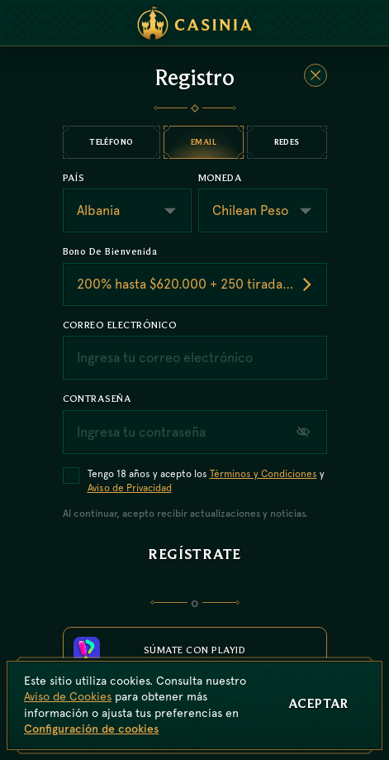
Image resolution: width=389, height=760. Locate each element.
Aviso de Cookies (67, 696)
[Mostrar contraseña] (304, 431)
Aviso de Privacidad (130, 488)
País (74, 178)
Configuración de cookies (91, 728)
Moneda (220, 178)
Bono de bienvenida (110, 251)
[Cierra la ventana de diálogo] (315, 75)
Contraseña (97, 398)
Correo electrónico (120, 325)
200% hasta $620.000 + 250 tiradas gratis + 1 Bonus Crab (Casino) (202, 284)
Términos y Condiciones (263, 474)
